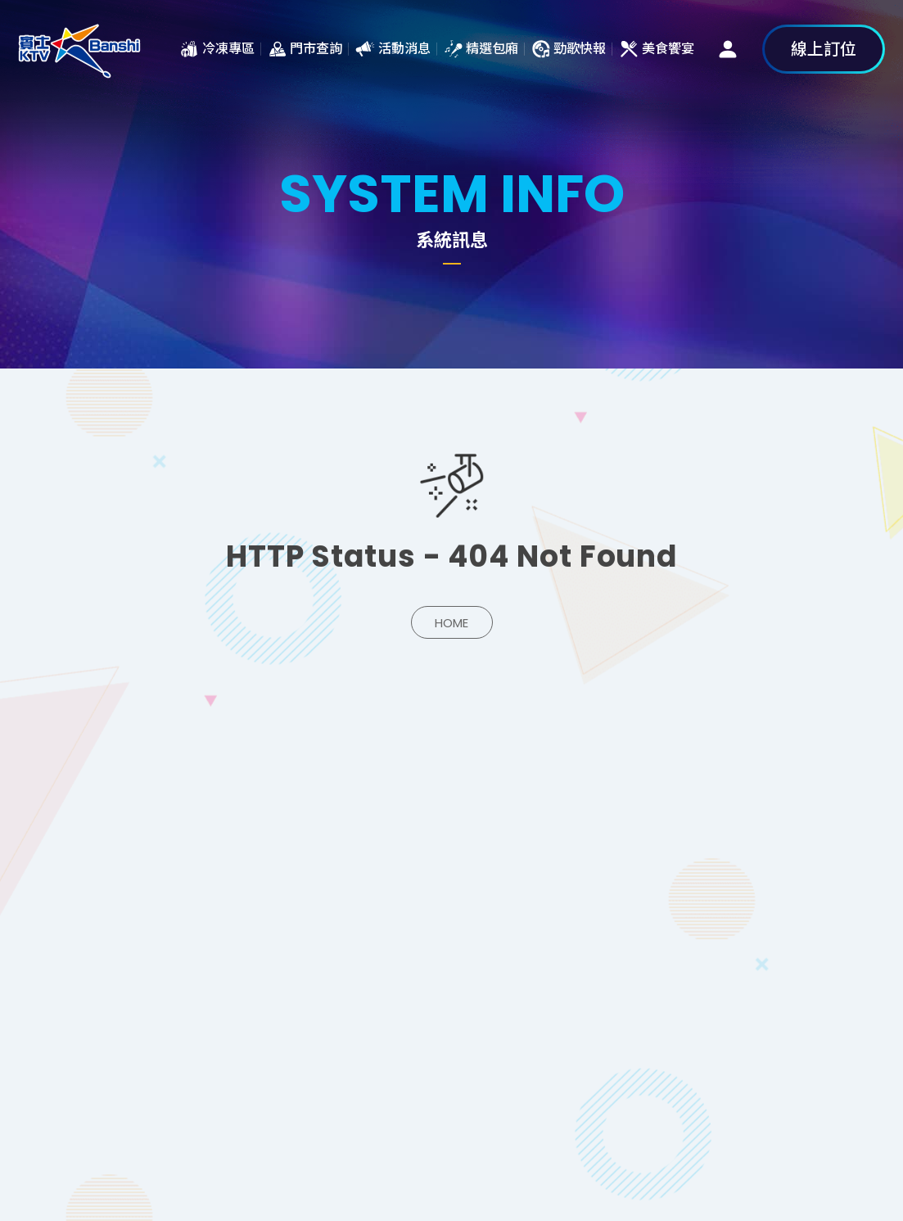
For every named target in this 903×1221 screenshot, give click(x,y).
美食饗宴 (668, 48)
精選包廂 (492, 48)
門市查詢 (316, 48)
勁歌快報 (579, 48)
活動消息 (404, 48)
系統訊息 (79, 49)
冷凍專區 (228, 48)
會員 (727, 49)
